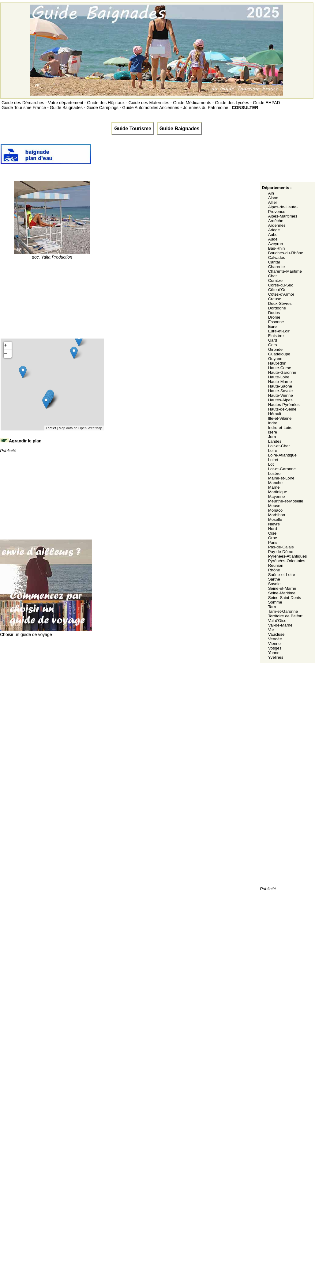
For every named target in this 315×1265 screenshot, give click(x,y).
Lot (271, 464)
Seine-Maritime (282, 593)
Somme (275, 602)
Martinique (277, 492)
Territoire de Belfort (285, 616)
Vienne (274, 643)
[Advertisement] (203, 156)
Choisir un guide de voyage (46, 632)
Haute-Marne (280, 381)
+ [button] (5, 345)
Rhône (274, 570)
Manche (275, 482)
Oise (272, 533)
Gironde (275, 349)
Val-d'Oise (277, 620)
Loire (272, 450)
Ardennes (277, 225)
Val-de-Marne (280, 625)
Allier (272, 202)
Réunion (275, 565)
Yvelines (275, 657)
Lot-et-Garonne (282, 469)
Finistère (276, 335)
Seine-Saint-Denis (284, 597)
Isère (272, 432)
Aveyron (275, 243)
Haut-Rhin (277, 363)
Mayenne (276, 496)
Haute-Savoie (280, 390)
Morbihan (276, 515)
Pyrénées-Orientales (287, 561)
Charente (276, 266)
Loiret (273, 459)
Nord (272, 528)
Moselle (275, 519)
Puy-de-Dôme (280, 551)
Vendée (275, 639)
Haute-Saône (280, 386)
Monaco (275, 510)
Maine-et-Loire (281, 478)
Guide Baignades (179, 128)
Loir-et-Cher (279, 446)
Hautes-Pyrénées (284, 404)
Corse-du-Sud (281, 285)
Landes (275, 441)
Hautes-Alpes (280, 400)
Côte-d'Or (277, 289)
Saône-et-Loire (281, 574)
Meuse (274, 505)
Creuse (274, 299)
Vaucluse (276, 634)
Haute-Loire (279, 377)
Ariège (274, 230)
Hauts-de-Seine (282, 409)
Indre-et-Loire (280, 427)
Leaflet (51, 428)
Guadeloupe (279, 354)
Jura (272, 436)
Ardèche (275, 220)
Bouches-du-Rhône (285, 253)
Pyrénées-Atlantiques (287, 556)
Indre (272, 423)
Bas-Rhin (276, 248)
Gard (272, 340)
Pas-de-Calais (281, 547)
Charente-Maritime (285, 271)
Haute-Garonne (282, 372)
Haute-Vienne (280, 395)
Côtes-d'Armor (281, 294)
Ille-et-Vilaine (280, 418)
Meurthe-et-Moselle (285, 501)
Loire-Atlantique (282, 455)
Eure (272, 326)
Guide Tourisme (132, 128)
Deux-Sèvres (280, 303)
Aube (273, 234)
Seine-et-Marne (282, 588)
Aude (273, 239)
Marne (274, 487)
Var (271, 629)
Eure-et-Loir (279, 331)
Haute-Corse (279, 367)
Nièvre (274, 524)
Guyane (275, 358)
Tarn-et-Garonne (283, 611)
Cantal (274, 262)
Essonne (276, 322)
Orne (272, 538)
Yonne (273, 652)
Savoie (274, 583)
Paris (272, 542)
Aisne (273, 197)
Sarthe (274, 579)
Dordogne (277, 308)
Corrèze (275, 280)
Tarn (272, 606)
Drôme (274, 317)
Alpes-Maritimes (283, 216)
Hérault (274, 413)
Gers (272, 345)
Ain (271, 193)
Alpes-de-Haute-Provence (283, 209)
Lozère (274, 473)
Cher (272, 276)
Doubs (274, 312)
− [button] (5, 354)
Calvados (276, 257)
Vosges (275, 648)
